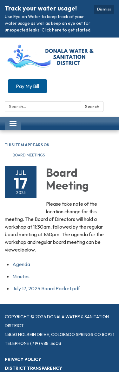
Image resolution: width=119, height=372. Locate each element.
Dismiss (104, 9)
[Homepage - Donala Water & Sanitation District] (59, 44)
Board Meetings (29, 141)
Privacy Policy (23, 345)
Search (92, 93)
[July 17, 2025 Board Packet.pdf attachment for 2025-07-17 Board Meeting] (46, 275)
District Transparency (33, 354)
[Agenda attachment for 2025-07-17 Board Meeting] (21, 250)
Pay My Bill (27, 73)
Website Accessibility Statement (46, 363)
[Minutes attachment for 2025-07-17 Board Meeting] (21, 262)
